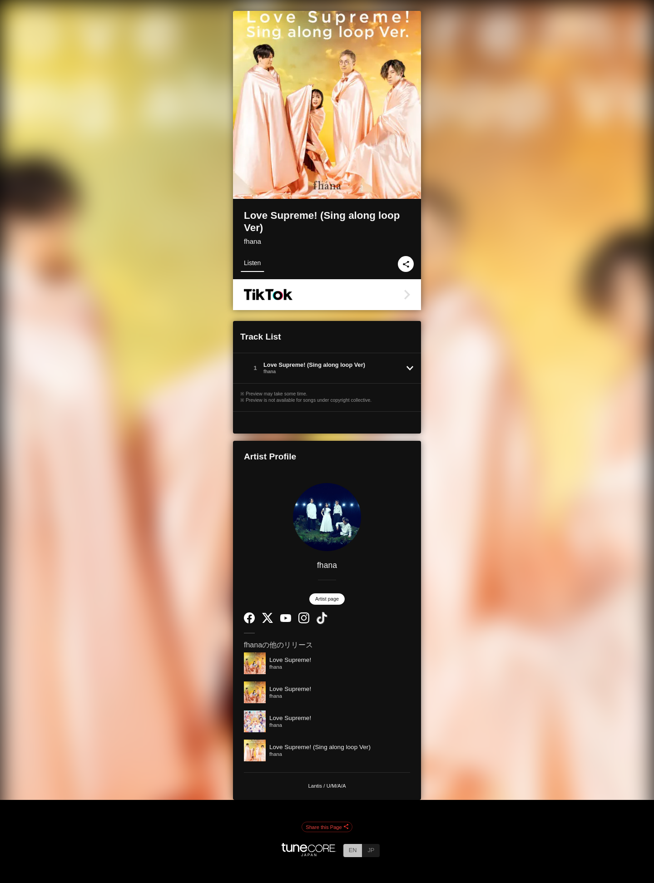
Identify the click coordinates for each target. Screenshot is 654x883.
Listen (252, 262)
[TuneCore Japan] (309, 854)
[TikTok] (322, 622)
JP (370, 850)
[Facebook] (249, 621)
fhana (252, 241)
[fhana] (327, 517)
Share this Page (327, 827)
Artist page (327, 599)
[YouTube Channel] (285, 620)
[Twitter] (267, 620)
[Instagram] (303, 621)
